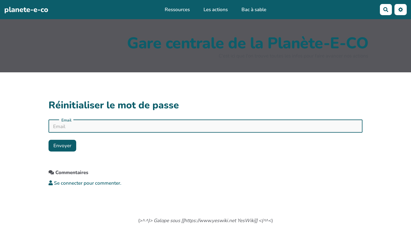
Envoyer (62, 145)
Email (66, 120)
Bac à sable (253, 9)
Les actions (216, 9)
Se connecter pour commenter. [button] (85, 183)
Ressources (177, 9)
